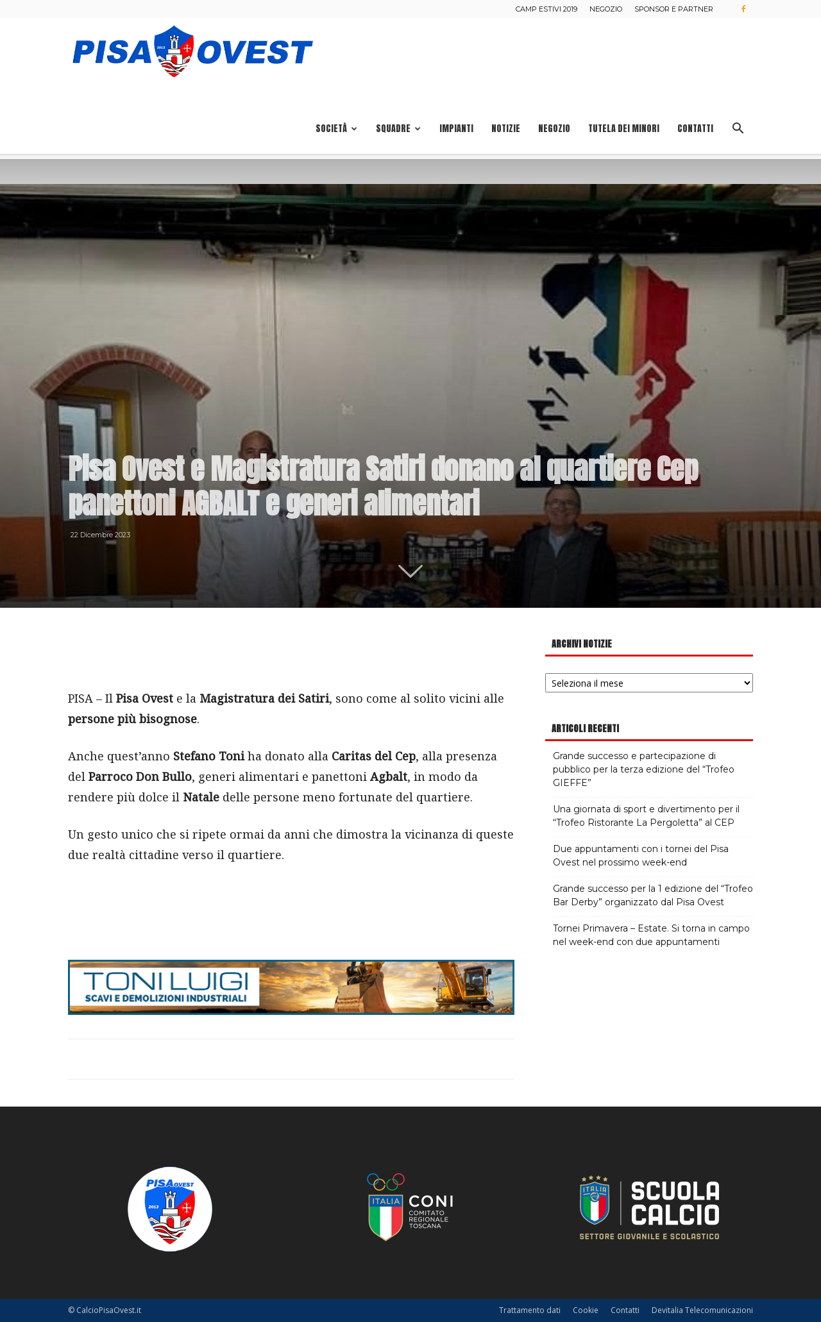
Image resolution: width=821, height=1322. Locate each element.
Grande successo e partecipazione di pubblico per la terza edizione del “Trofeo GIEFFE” (643, 769)
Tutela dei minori (623, 128)
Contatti (695, 128)
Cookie (585, 1310)
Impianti (456, 128)
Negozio (605, 8)
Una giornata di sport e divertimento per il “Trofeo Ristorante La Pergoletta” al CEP (646, 815)
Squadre (398, 128)
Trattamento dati (530, 1310)
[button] (737, 130)
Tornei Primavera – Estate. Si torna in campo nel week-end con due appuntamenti (651, 935)
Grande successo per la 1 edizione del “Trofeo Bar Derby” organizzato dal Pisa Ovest (653, 895)
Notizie (505, 128)
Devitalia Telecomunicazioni (702, 1310)
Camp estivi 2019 (546, 8)
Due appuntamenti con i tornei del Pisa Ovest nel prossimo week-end (641, 855)
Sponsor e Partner (673, 8)
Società (336, 128)
